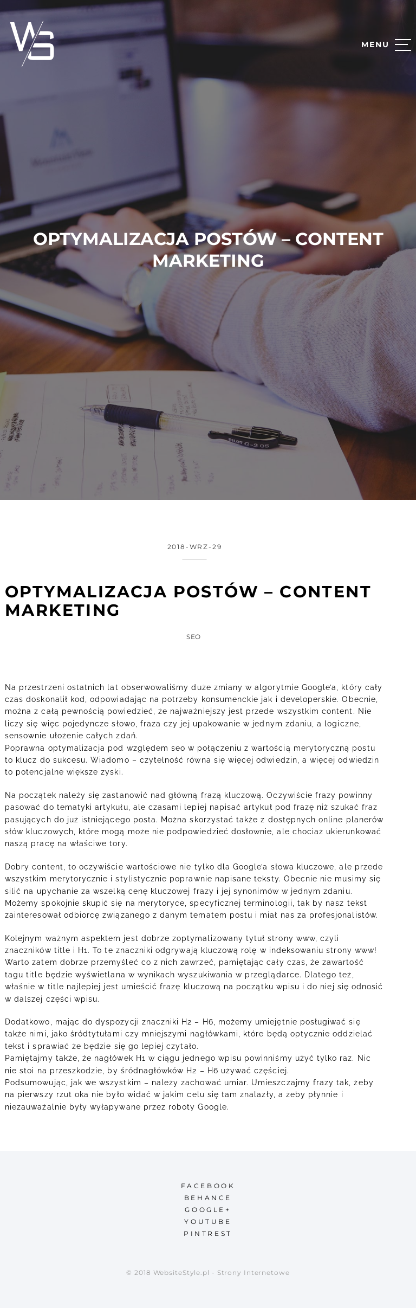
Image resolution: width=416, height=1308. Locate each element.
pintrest (208, 1233)
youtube (207, 1221)
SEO (194, 637)
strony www (291, 938)
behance (208, 1198)
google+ (208, 1210)
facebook (208, 1186)
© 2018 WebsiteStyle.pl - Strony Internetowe (208, 1272)
